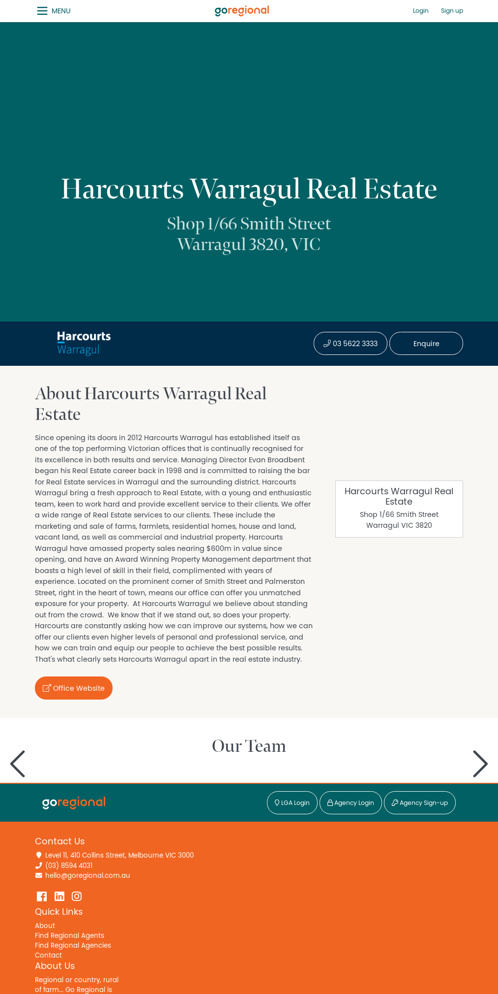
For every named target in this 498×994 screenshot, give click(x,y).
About (45, 926)
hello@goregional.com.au (87, 875)
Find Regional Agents (69, 935)
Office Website (74, 688)
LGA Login (292, 803)
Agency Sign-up (420, 803)
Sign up (452, 11)
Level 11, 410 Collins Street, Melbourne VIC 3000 (119, 855)
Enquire (426, 344)
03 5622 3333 (350, 344)
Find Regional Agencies (73, 945)
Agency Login (350, 803)
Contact (48, 955)
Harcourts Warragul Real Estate (399, 497)
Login (421, 11)
